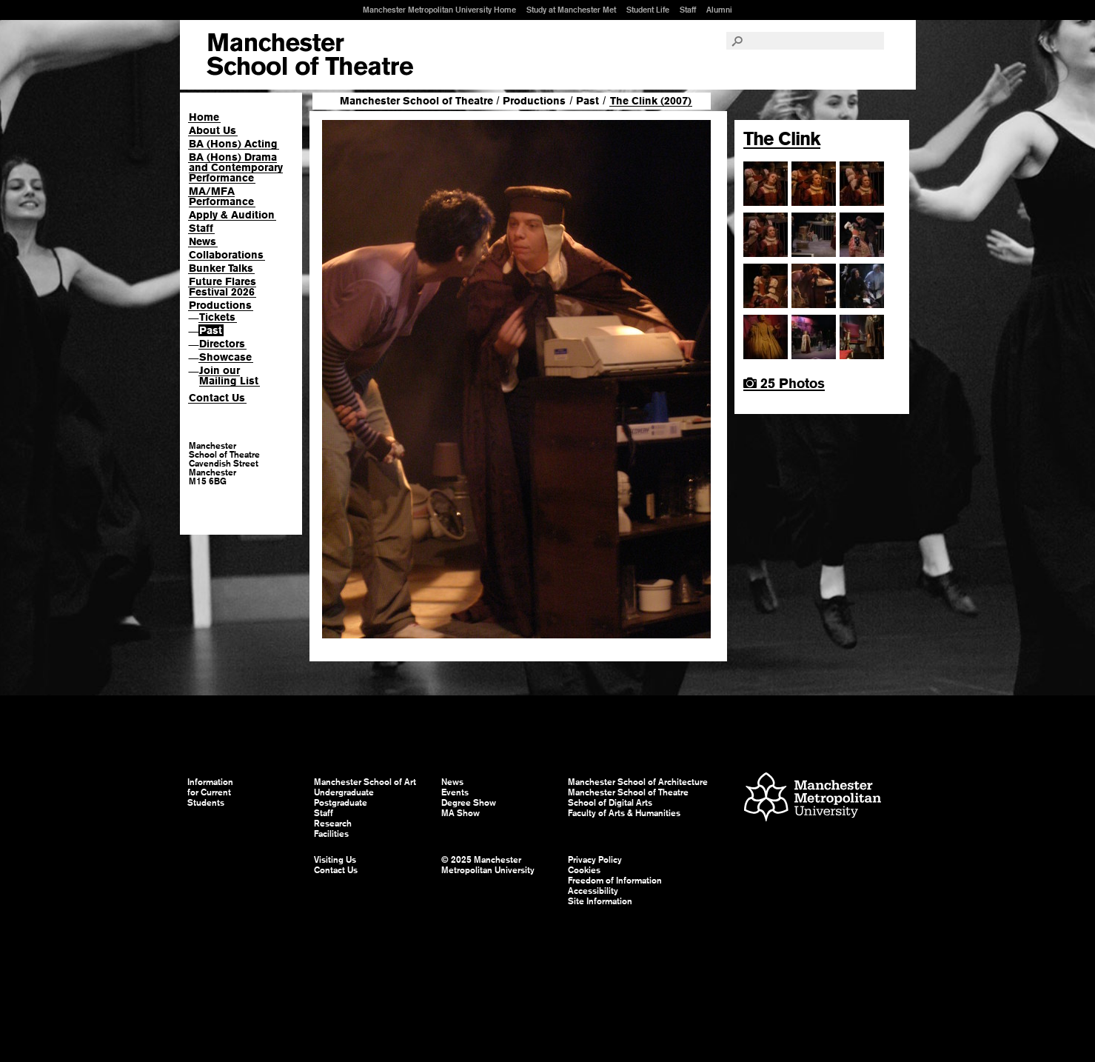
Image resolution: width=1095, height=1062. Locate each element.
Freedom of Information (615, 880)
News (202, 241)
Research (333, 823)
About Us (212, 130)
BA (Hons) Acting (233, 144)
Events (455, 792)
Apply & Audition (232, 215)
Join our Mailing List (228, 375)
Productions (220, 305)
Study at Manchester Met (571, 9)
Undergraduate (344, 792)
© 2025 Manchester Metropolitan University (488, 865)
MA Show (460, 813)
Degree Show (468, 803)
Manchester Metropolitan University (812, 798)
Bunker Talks (221, 268)
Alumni (719, 9)
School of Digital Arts (610, 803)
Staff (688, 9)
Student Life (647, 9)
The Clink (781, 138)
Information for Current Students (210, 792)
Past (210, 330)
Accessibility (593, 891)
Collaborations (226, 255)
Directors (222, 344)
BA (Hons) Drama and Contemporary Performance (236, 167)
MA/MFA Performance (221, 196)
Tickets (217, 317)
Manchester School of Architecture (638, 782)
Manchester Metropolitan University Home (439, 9)
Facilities (331, 834)
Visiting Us (335, 860)
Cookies (584, 870)
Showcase (225, 357)
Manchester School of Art (309, 55)
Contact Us (217, 398)
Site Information (600, 901)
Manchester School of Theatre (416, 101)
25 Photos (784, 383)
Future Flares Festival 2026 (222, 286)
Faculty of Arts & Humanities (624, 813)
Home (204, 117)
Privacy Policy (595, 860)
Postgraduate (340, 803)
